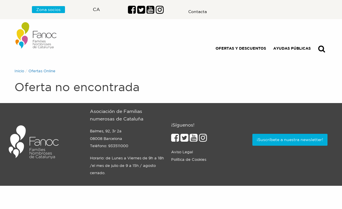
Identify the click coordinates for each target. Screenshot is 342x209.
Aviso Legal (182, 152)
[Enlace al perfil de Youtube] (150, 11)
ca (96, 9)
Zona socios (48, 9)
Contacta (197, 11)
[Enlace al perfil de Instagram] (203, 139)
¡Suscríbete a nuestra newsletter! (290, 139)
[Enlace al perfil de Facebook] (132, 11)
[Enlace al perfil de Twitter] (141, 11)
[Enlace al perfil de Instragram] (160, 11)
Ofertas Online (41, 71)
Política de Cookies (188, 159)
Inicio (19, 71)
